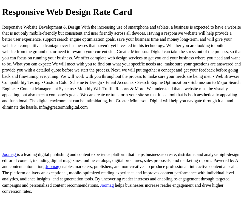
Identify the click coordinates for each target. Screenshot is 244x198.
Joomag (9, 154)
